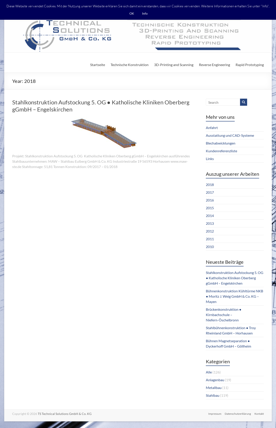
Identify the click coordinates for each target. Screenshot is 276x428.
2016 (210, 200)
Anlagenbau (215, 380)
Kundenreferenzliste (221, 151)
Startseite (97, 65)
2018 (210, 184)
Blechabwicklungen (220, 143)
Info (145, 13)
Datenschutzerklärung (238, 413)
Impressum (214, 413)
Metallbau (214, 387)
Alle (209, 372)
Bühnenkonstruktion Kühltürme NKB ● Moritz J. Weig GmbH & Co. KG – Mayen (234, 296)
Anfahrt (212, 127)
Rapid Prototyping (250, 65)
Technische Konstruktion (130, 65)
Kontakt (259, 413)
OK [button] (131, 13)
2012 (210, 231)
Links (210, 158)
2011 (210, 239)
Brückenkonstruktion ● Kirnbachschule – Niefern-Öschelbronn (223, 314)
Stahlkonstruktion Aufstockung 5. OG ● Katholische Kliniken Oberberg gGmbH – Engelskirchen (234, 277)
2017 (210, 192)
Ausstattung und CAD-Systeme (230, 135)
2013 (210, 223)
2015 (210, 208)
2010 (210, 246)
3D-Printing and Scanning (173, 65)
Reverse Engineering (214, 65)
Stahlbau (212, 395)
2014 (210, 215)
